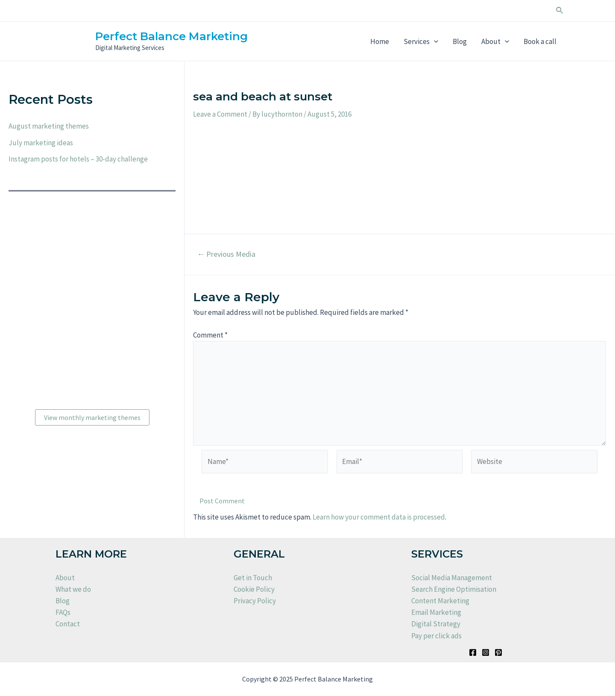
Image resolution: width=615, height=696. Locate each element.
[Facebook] (473, 652)
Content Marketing (440, 600)
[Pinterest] (498, 652)
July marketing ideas (41, 142)
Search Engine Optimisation (453, 589)
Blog (460, 41)
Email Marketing (436, 612)
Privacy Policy (255, 600)
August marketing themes (49, 126)
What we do (73, 589)
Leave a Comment (220, 114)
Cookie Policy (254, 589)
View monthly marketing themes (92, 417)
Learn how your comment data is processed (379, 517)
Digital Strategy (435, 623)
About (495, 41)
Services (421, 41)
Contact (68, 623)
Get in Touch (253, 577)
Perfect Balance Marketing (171, 36)
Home (379, 41)
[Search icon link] (560, 10)
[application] (434, 41)
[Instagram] (485, 652)
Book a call (540, 41)
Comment (210, 335)
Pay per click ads (436, 635)
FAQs (63, 612)
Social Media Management (451, 577)
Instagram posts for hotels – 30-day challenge (78, 159)
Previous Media (226, 254)
